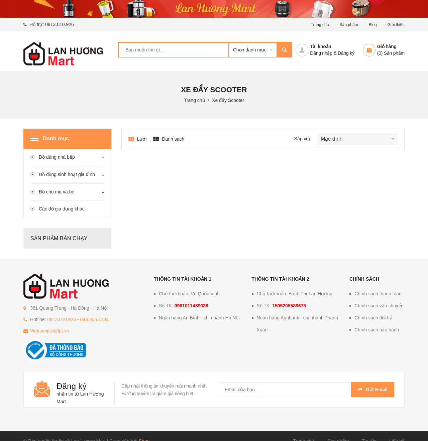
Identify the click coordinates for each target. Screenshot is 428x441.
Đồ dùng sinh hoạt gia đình (67, 174)
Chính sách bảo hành (376, 329)
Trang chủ (320, 24)
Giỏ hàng (387, 46)
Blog (373, 24)
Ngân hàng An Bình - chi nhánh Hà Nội (199, 317)
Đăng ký (346, 53)
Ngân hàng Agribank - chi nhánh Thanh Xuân (297, 323)
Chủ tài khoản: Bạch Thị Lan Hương (295, 293)
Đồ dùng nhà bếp (57, 157)
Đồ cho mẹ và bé (56, 191)
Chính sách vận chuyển (379, 305)
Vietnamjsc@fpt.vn (49, 330)
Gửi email (373, 389)
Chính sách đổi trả (373, 317)
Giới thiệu (396, 24)
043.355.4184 (94, 319)
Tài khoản (320, 46)
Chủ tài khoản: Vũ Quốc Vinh (189, 293)
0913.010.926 (59, 24)
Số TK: (183, 305)
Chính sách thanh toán (378, 293)
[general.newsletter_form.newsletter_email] (306, 389)
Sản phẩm (348, 24)
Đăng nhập (321, 53)
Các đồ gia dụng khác (62, 208)
